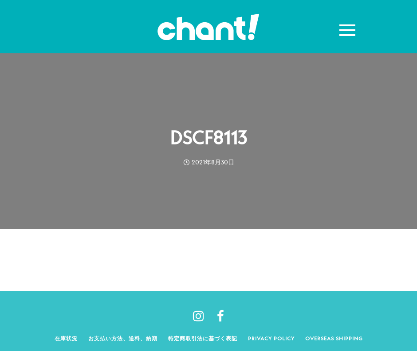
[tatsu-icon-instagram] (201, 316)
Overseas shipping (334, 338)
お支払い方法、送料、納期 (122, 338)
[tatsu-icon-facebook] (220, 316)
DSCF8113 (208, 137)
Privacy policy (271, 338)
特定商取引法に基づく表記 (202, 338)
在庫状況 (66, 338)
